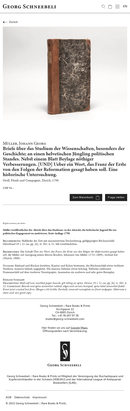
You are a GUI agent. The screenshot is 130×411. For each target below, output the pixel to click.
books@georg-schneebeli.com (65, 319)
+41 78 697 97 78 (68, 315)
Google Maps (79, 328)
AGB (8, 397)
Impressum (40, 397)
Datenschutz (22, 397)
